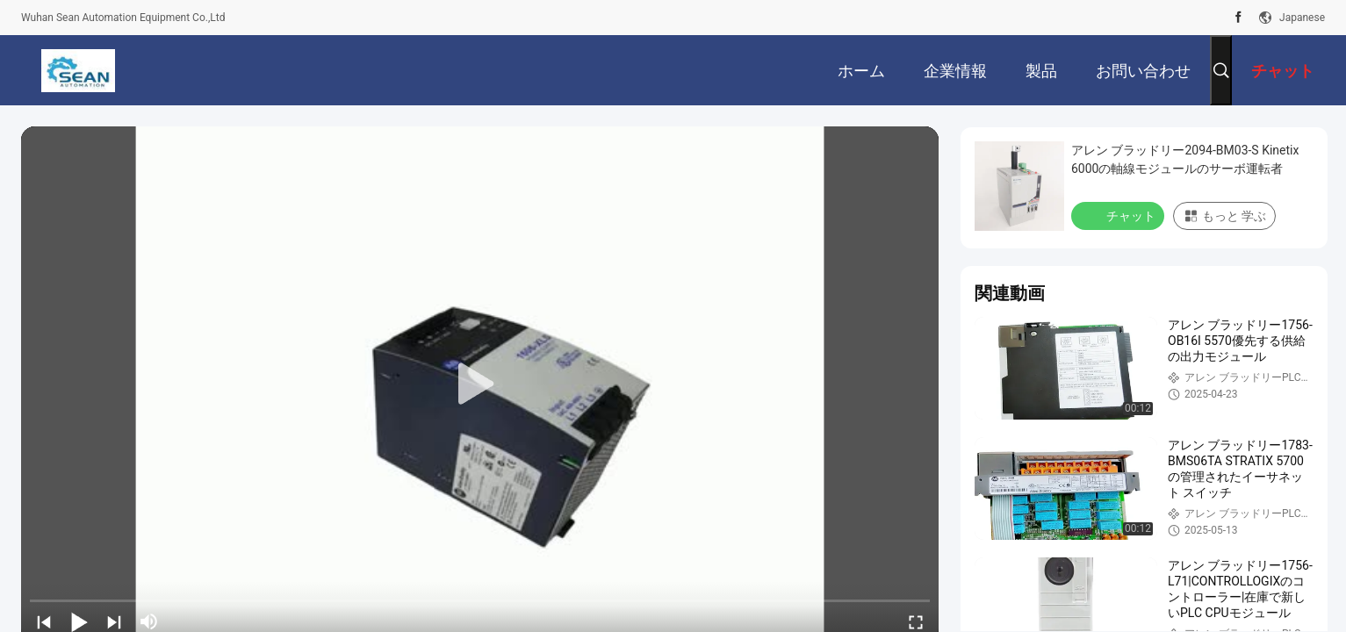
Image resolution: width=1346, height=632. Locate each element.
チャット (1119, 215)
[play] (480, 384)
